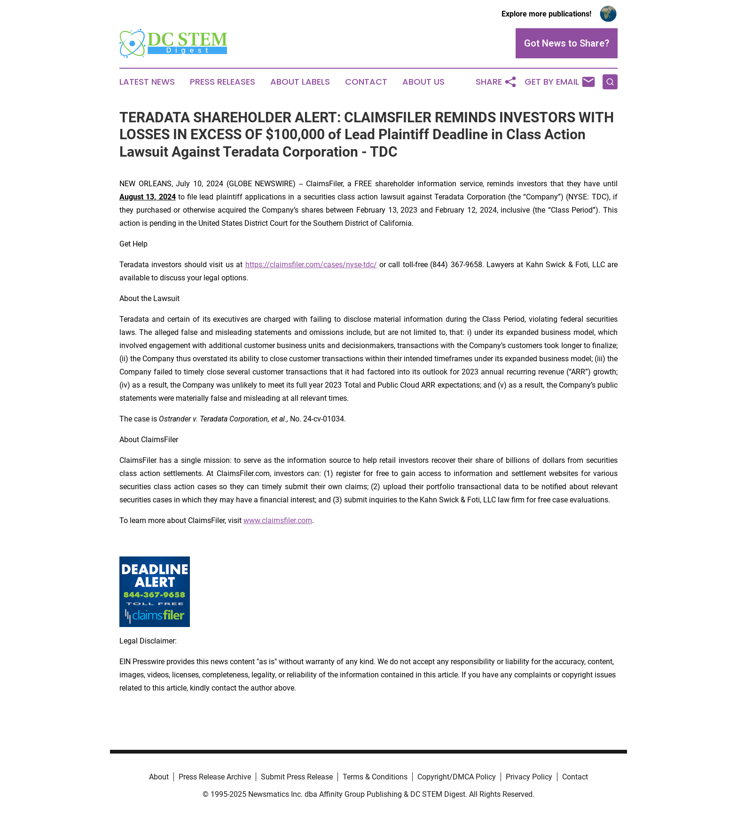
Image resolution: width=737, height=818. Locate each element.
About (159, 776)
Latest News (147, 82)
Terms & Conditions (375, 776)
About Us (423, 82)
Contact (366, 82)
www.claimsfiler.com (277, 520)
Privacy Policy (529, 776)
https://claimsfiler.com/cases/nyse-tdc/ (311, 264)
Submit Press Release (297, 776)
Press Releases (222, 82)
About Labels (300, 82)
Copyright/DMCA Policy (456, 776)
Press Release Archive (215, 776)
